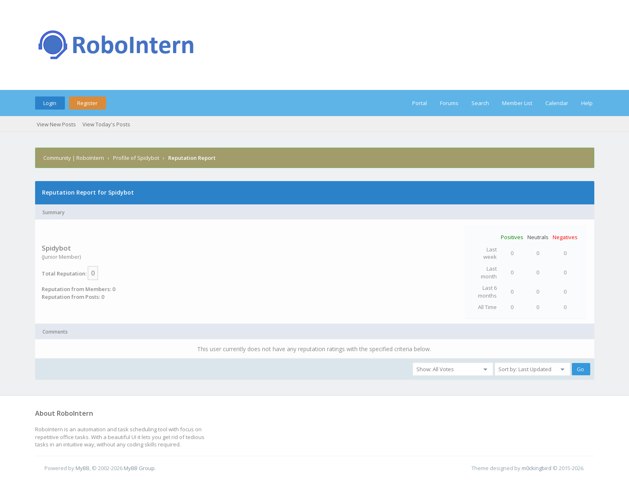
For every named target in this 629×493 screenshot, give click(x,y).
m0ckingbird (536, 468)
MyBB (82, 468)
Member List (517, 103)
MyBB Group (139, 468)
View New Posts (56, 124)
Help (587, 103)
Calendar (556, 103)
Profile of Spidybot (136, 157)
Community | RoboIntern (73, 157)
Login (49, 103)
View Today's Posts (106, 124)
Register (87, 103)
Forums (449, 103)
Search (480, 103)
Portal (419, 103)
